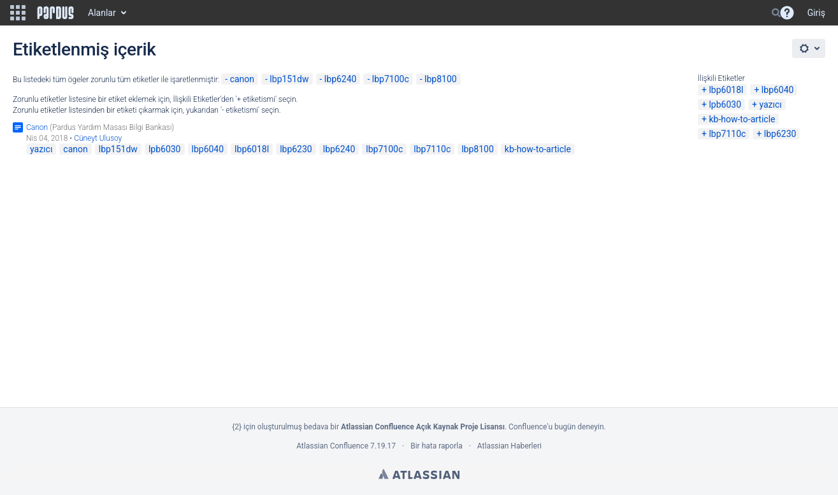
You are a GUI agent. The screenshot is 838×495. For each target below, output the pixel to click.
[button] (17, 12)
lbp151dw (289, 79)
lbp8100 (440, 79)
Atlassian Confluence (332, 445)
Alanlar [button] (102, 13)
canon (242, 79)
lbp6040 (778, 90)
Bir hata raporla (436, 445)
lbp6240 (340, 79)
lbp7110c (727, 134)
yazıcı (770, 104)
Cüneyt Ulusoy (98, 138)
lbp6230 (780, 134)
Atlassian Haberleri (509, 445)
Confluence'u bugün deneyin (556, 426)
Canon (37, 127)
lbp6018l (726, 90)
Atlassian (419, 474)
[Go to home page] (55, 12)
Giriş (816, 13)
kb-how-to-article (742, 119)
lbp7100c (390, 79)
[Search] (776, 13)
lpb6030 (725, 104)
